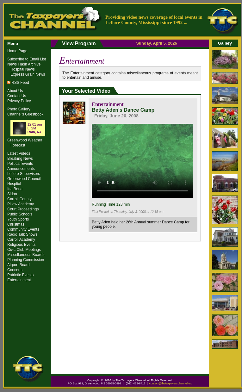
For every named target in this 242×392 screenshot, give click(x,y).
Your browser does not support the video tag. (142, 160)
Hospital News (22, 69)
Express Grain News (27, 74)
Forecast (17, 145)
